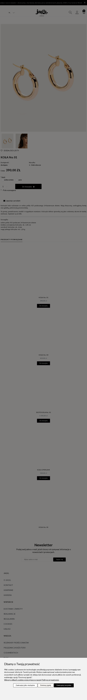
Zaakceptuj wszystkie (63, 685)
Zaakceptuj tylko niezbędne (25, 685)
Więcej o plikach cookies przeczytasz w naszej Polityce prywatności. (31, 680)
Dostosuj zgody (45, 685)
